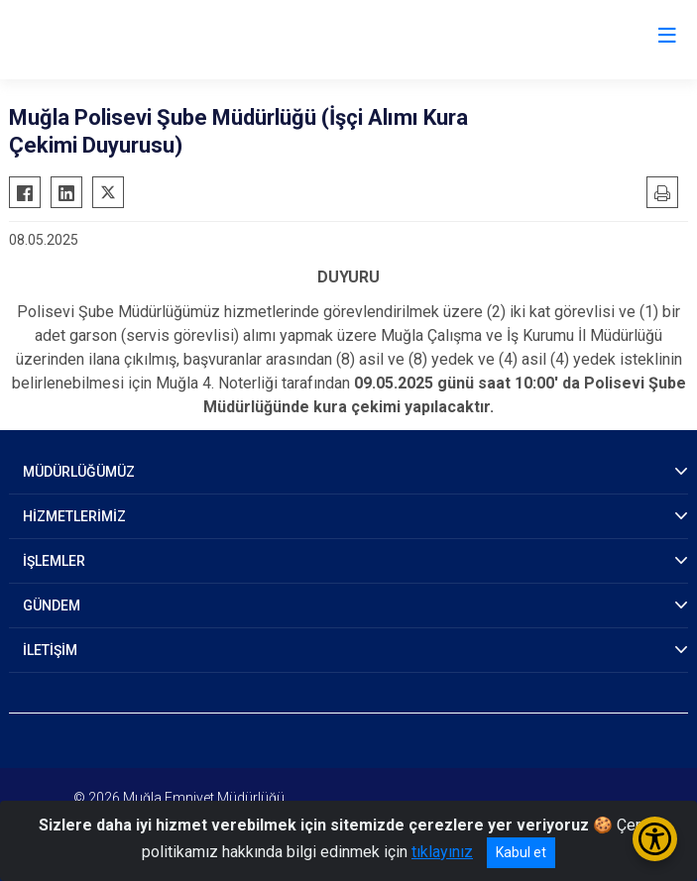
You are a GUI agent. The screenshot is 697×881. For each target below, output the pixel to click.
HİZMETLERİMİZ (74, 516)
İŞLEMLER (54, 561)
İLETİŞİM (50, 650)
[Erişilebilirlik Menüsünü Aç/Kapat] (655, 839)
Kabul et (521, 852)
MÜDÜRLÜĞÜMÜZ (79, 472)
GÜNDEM (51, 605)
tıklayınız (442, 851)
